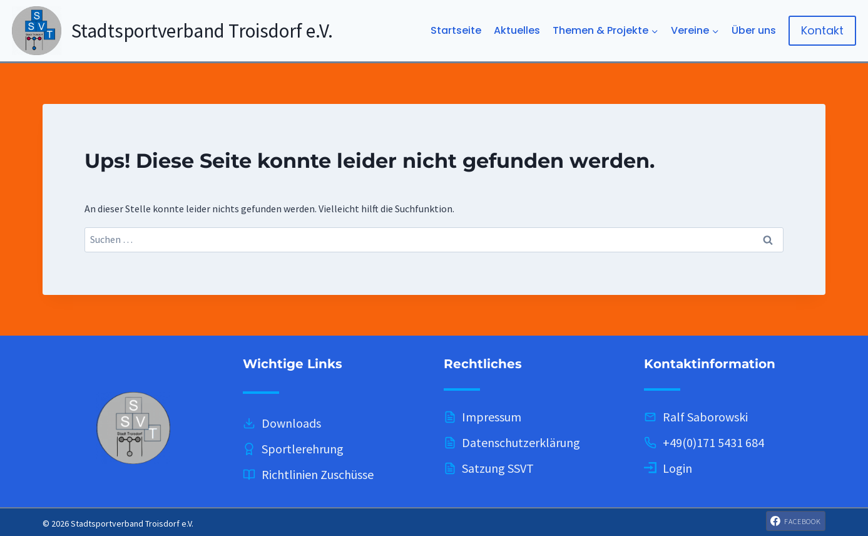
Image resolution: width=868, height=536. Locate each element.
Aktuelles (517, 30)
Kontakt (822, 30)
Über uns (754, 30)
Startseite (456, 30)
